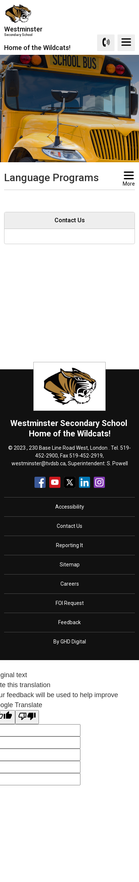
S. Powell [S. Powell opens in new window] (117, 463)
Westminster (37, 31)
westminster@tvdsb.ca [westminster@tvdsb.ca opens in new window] (38, 463)
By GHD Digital (69, 642)
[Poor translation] (27, 717)
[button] (57, 197)
